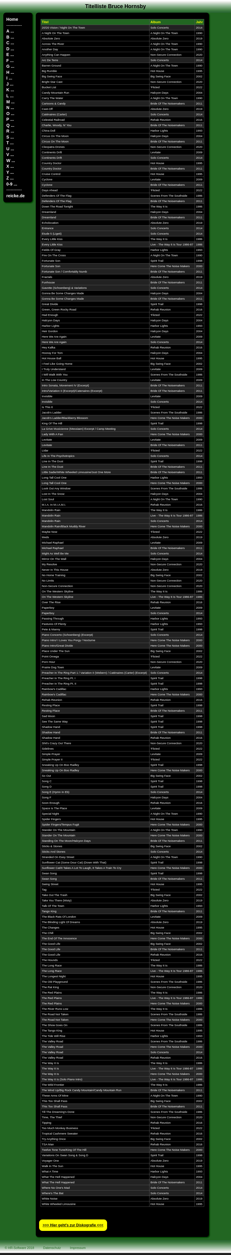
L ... (10, 95)
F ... (10, 60)
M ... (10, 101)
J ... (9, 84)
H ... (10, 72)
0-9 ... (11, 184)
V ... (10, 154)
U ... (10, 148)
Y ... (10, 172)
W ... (10, 160)
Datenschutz (52, 1248)
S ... (10, 137)
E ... (10, 54)
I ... (9, 78)
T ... (10, 142)
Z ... (10, 178)
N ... (10, 107)
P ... (10, 119)
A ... (10, 31)
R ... (10, 131)
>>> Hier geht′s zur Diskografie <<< (73, 1225)
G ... (10, 66)
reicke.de (15, 195)
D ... (10, 48)
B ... (10, 37)
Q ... (10, 125)
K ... (10, 89)
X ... (10, 166)
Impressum (78, 1248)
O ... (10, 113)
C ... (10, 42)
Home (12, 19)
